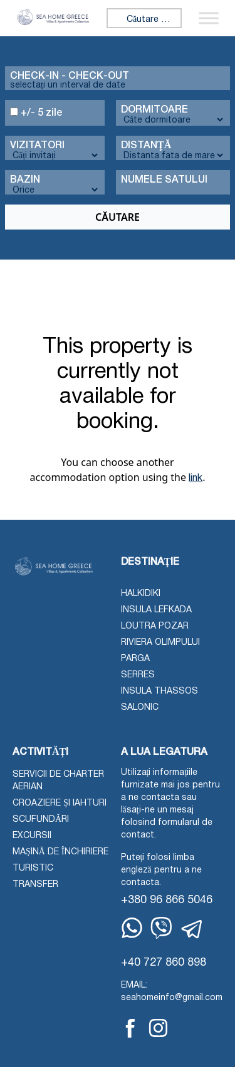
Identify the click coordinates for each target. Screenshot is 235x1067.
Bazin (25, 180)
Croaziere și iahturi (60, 803)
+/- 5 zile (36, 113)
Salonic (140, 708)
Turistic (33, 868)
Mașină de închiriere (60, 852)
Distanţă (146, 145)
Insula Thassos (159, 691)
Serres (138, 675)
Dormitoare (154, 110)
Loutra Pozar (155, 626)
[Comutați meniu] (209, 18)
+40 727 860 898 (163, 963)
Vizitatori (37, 145)
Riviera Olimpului (160, 643)
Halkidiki (140, 594)
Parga (135, 659)
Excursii (32, 836)
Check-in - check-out (69, 76)
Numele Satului (164, 180)
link (195, 478)
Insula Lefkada (156, 610)
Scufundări (41, 820)
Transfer (35, 885)
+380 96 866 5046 (166, 900)
